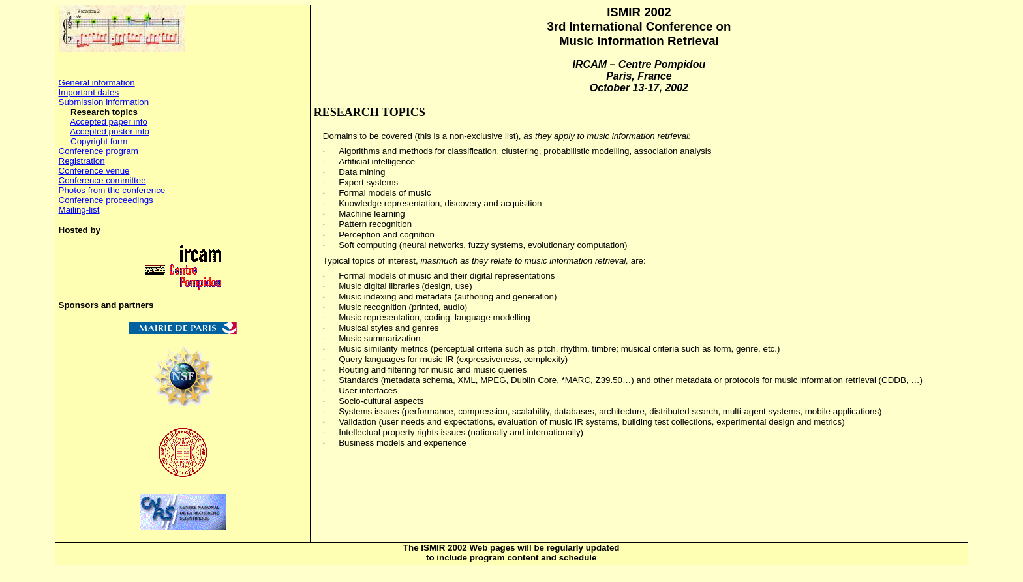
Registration (82, 161)
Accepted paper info (108, 122)
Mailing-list (79, 210)
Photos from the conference (112, 190)
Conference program (98, 151)
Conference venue (94, 171)
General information (97, 82)
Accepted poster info (109, 131)
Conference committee (102, 180)
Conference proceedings (106, 200)
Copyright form (98, 141)
